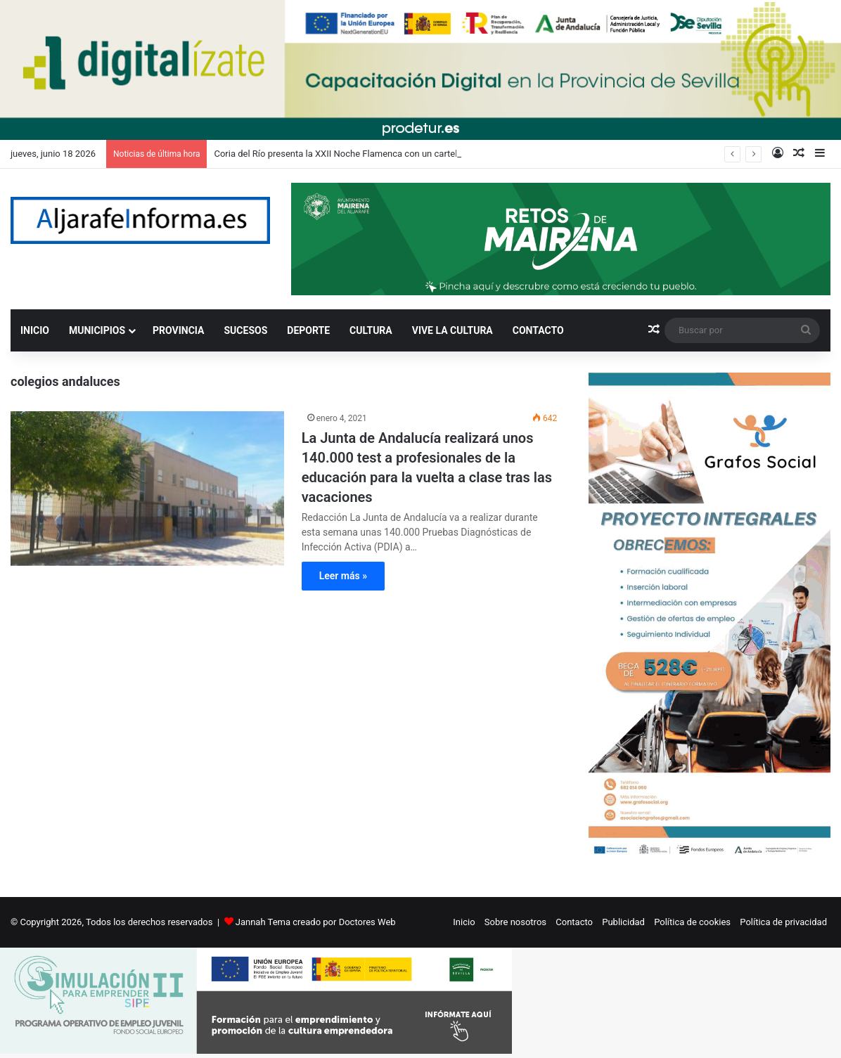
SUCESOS (246, 330)
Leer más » (343, 575)
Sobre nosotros (515, 922)
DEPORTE (308, 330)
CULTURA (370, 330)
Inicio (464, 922)
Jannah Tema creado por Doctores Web (316, 922)
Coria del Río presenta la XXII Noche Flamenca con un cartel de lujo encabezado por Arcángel (403, 153)
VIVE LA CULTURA (452, 330)
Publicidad (623, 922)
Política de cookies (692, 922)
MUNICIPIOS (97, 330)
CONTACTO (538, 330)
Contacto (574, 922)
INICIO (34, 330)
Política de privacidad (783, 922)
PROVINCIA (178, 330)
